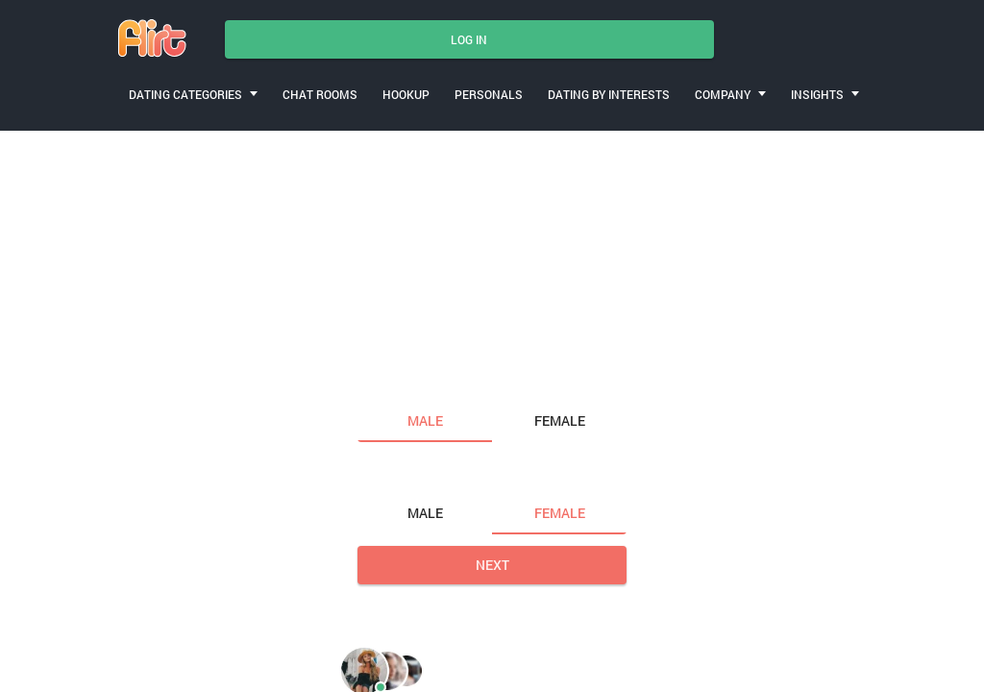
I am (374, 380)
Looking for (400, 473)
